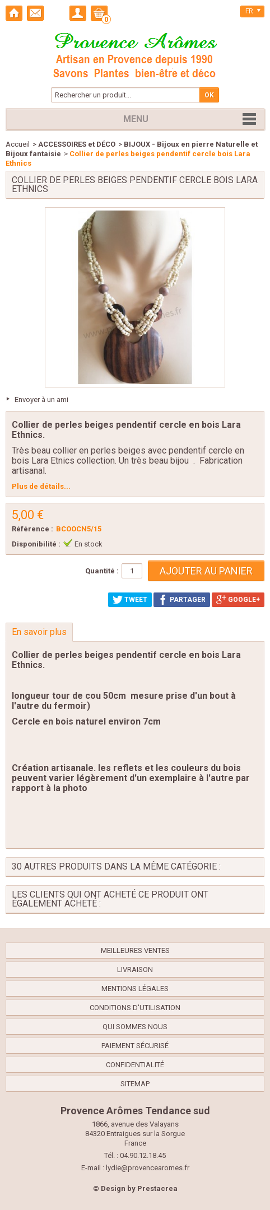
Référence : (32, 529)
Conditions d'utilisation (135, 1007)
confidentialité (135, 1064)
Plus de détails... (41, 486)
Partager (182, 600)
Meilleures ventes (135, 950)
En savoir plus (39, 632)
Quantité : (102, 571)
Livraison (135, 969)
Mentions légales (135, 988)
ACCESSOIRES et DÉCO (76, 144)
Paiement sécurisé (135, 1045)
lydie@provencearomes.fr (147, 1168)
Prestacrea (157, 1188)
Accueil (18, 144)
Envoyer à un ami (41, 399)
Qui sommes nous (135, 1026)
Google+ (238, 600)
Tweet (130, 600)
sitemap (135, 1084)
